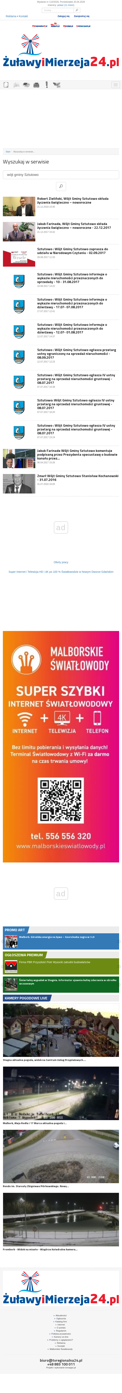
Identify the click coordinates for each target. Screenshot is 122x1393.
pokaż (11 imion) (65, 5)
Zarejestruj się (82, 16)
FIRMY (16, 84)
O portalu (59, 1327)
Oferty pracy (61, 562)
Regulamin (60, 1330)
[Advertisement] (61, 119)
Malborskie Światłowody (60, 1349)
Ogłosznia (60, 1318)
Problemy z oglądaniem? (60, 1339)
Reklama (11, 16)
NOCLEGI (36, 84)
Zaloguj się (63, 16)
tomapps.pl (70, 1367)
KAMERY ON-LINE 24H (57, 84)
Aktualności (60, 1315)
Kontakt (23, 16)
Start (8, 151)
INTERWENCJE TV (46, 84)
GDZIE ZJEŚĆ (26, 84)
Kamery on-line (60, 1336)
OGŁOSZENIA (6, 84)
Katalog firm (60, 1321)
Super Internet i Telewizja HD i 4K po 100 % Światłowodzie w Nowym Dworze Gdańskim (61, 571)
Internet (60, 1324)
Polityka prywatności (60, 1333)
